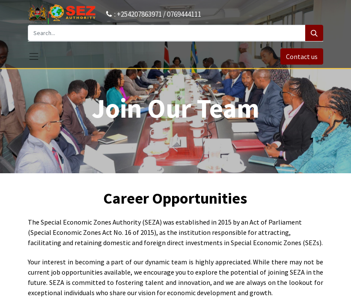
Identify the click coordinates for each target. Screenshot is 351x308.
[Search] (314, 33)
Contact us (302, 56)
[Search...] (167, 33)
